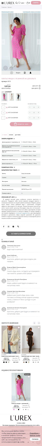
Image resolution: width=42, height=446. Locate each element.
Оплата (11, 134)
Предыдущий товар (7, 12)
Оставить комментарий (21, 234)
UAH (22, 3)
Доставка (17, 134)
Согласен (35, 439)
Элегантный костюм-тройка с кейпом (31, 356)
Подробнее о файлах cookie (35, 434)
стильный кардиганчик (23, 213)
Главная (4, 7)
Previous (3, 42)
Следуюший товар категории (31, 12)
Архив (9, 7)
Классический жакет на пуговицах (11, 356)
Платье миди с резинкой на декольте (21, 403)
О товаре (4, 134)
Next (38, 42)
